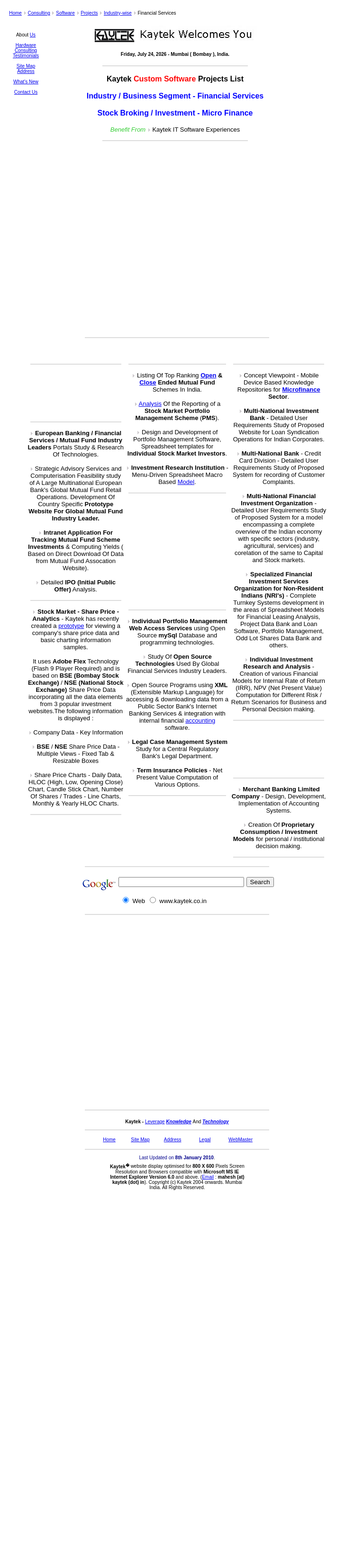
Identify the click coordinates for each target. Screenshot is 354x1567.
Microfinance (301, 389)
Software (65, 13)
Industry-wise (118, 13)
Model (186, 481)
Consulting (38, 13)
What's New (25, 81)
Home (15, 13)
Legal (204, 1139)
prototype (71, 625)
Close (147, 382)
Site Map (26, 66)
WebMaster (240, 1139)
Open (208, 375)
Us (33, 34)
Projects (89, 13)
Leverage (155, 1121)
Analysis (150, 403)
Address (26, 71)
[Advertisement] (172, 240)
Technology (215, 1121)
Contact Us (25, 92)
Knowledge (178, 1121)
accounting (200, 720)
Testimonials (26, 55)
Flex (79, 661)
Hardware (26, 45)
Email (208, 1177)
